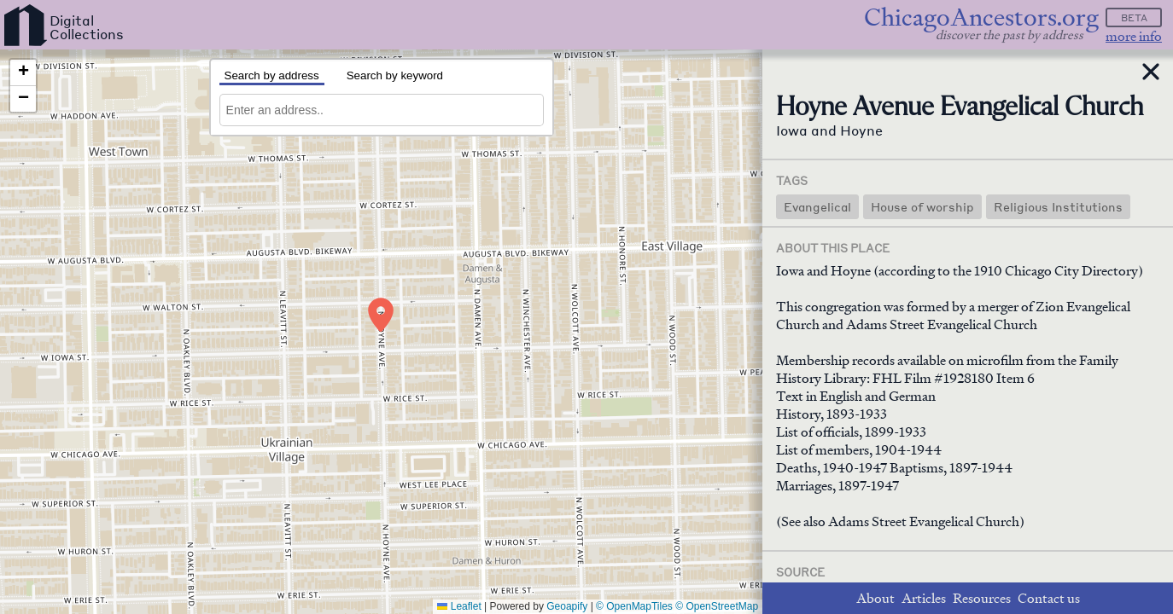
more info (1134, 36)
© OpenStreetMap (716, 606)
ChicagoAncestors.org (981, 17)
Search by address (272, 75)
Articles (924, 598)
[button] (381, 315)
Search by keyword (395, 75)
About (875, 598)
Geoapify (566, 606)
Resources (982, 598)
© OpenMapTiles (634, 606)
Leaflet (459, 606)
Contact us (1049, 598)
